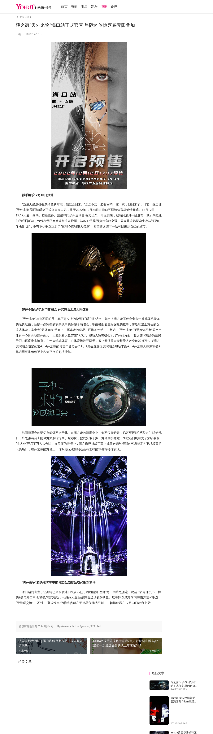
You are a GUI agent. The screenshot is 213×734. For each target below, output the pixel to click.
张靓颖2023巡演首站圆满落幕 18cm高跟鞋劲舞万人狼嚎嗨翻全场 (184, 52)
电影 (81, 7)
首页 (71, 7)
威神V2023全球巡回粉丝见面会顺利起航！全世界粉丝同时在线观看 (185, 339)
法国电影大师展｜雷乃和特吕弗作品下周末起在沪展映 (45, 665)
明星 (91, 7)
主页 (22, 17)
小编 (18, 34)
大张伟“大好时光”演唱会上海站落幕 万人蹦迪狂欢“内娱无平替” (161, 314)
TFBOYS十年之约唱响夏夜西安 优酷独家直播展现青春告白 (183, 140)
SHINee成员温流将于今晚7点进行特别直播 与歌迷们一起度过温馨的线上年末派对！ (111, 667)
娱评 (121, 7)
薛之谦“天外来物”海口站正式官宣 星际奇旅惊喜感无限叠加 (184, 37)
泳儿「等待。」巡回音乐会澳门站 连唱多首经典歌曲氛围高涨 (161, 362)
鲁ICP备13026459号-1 (90, 714)
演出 (111, 7)
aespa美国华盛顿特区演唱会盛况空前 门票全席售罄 (184, 87)
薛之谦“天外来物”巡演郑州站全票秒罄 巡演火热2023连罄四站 (185, 358)
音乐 (101, 7)
